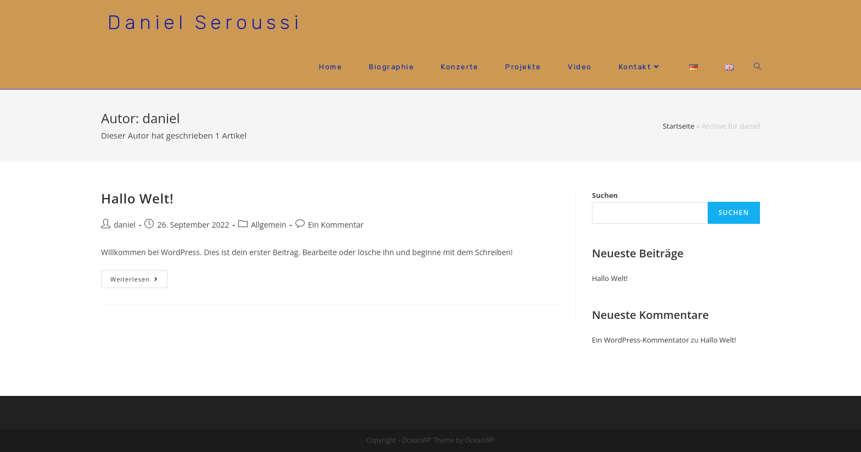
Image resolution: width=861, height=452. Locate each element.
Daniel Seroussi (205, 22)
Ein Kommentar (336, 224)
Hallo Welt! (137, 198)
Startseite (679, 126)
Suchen (605, 195)
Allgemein (268, 224)
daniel (125, 224)
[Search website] (757, 67)
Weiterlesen (138, 281)
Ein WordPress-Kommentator (640, 340)
